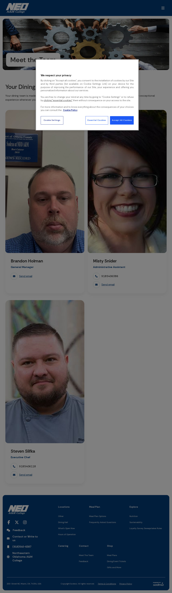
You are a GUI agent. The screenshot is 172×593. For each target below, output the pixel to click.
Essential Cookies (97, 120)
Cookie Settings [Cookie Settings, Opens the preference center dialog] (52, 120)
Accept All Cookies (122, 120)
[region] (87, 94)
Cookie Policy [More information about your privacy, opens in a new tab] (70, 110)
